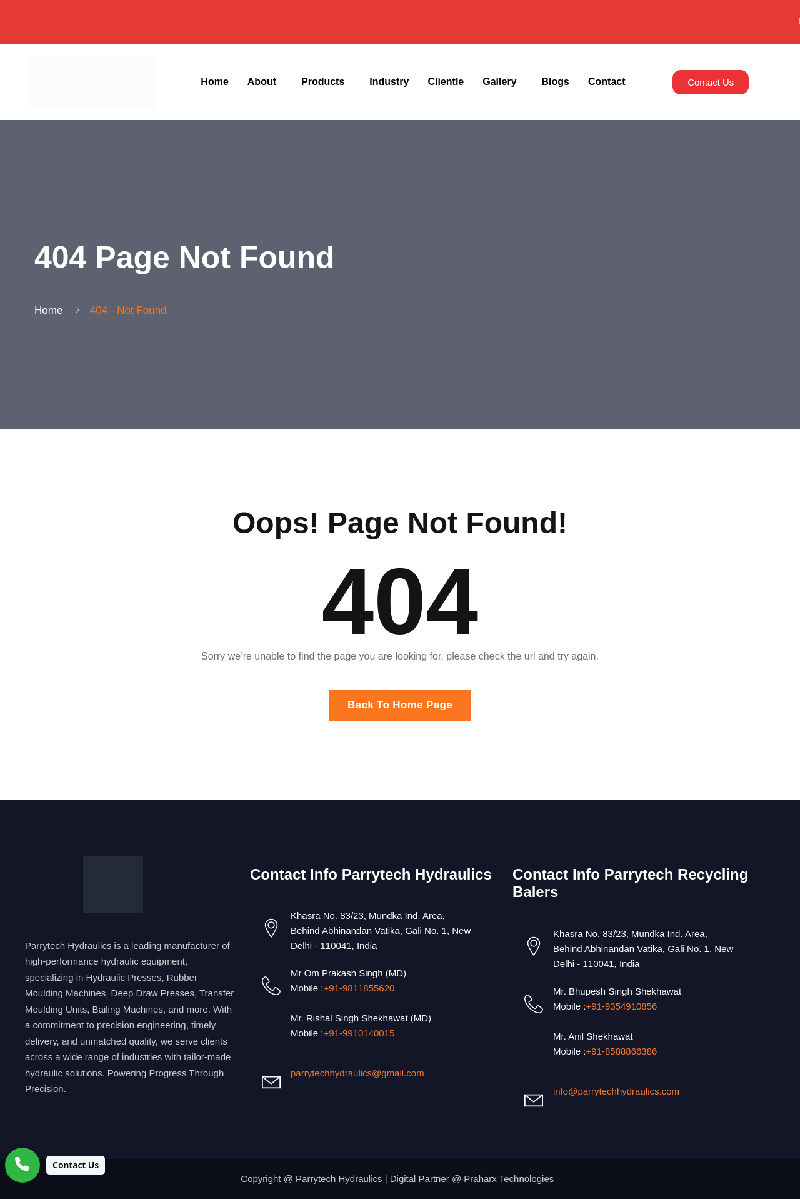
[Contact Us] (55, 1165)
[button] (265, 82)
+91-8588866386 (622, 1051)
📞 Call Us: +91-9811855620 (715, 21)
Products (322, 81)
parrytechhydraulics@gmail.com (357, 1073)
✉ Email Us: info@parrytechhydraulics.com (518, 21)
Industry (389, 81)
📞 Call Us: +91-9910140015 (275, 21)
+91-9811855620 (359, 988)
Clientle (446, 81)
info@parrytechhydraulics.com (616, 1091)
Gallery (499, 81)
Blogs (555, 81)
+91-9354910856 (622, 1006)
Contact (607, 81)
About (262, 81)
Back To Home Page (400, 705)
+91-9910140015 (359, 1033)
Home (214, 81)
